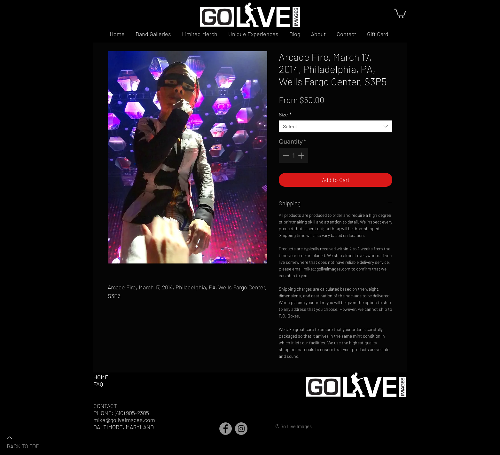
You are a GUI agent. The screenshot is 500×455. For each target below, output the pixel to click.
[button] (400, 13)
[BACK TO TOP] (29, 442)
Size (285, 114)
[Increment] (301, 155)
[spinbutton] (293, 155)
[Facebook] (225, 428)
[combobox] (335, 126)
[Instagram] (241, 428)
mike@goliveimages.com (124, 419)
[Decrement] (285, 155)
